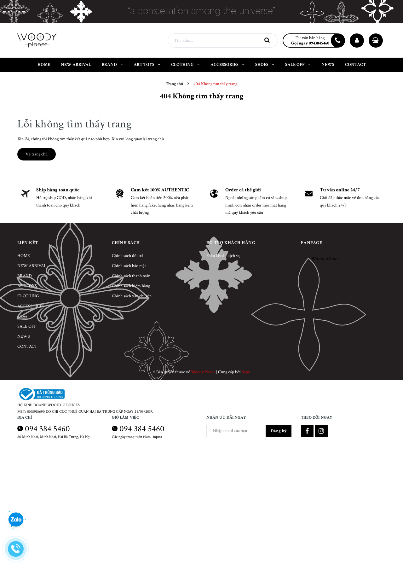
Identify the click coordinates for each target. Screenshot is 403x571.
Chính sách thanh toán (131, 276)
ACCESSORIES (30, 306)
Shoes (22, 316)
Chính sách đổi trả (127, 256)
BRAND (24, 276)
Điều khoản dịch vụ (223, 256)
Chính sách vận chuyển (132, 296)
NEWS (23, 336)
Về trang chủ (37, 154)
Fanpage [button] (311, 243)
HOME (23, 256)
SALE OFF (27, 326)
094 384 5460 (47, 428)
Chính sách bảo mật (129, 266)
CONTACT (27, 346)
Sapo (246, 372)
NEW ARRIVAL (31, 266)
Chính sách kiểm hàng (131, 286)
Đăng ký (278, 431)
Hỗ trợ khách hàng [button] (231, 243)
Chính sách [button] (126, 243)
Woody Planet (325, 258)
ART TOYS (27, 286)
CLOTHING (28, 296)
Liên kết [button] (27, 243)
